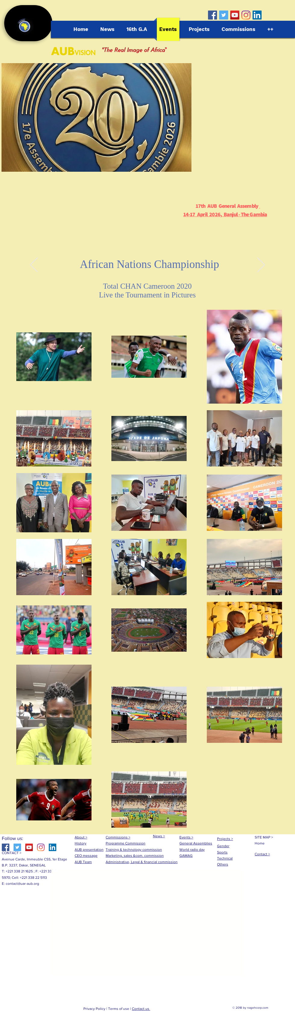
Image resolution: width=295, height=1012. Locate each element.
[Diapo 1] (147, 265)
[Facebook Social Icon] (212, 15)
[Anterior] (34, 265)
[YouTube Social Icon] (234, 15)
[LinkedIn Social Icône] (257, 15)
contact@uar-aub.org (22, 883)
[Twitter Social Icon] (223, 15)
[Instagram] (245, 15)
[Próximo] (261, 265)
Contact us (141, 1009)
